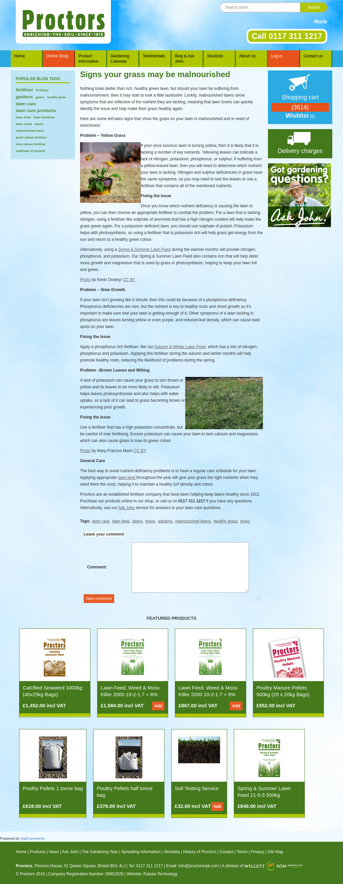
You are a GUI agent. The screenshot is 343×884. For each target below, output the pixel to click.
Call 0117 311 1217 (287, 36)
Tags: (85, 521)
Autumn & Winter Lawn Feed (179, 346)
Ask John (126, 507)
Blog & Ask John (184, 59)
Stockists (215, 56)
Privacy (257, 851)
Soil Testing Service (197, 788)
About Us (247, 56)
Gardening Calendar (120, 59)
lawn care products (36, 110)
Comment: (97, 567)
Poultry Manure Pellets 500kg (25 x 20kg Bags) (283, 691)
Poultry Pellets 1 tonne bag (53, 788)
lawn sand (24, 124)
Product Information (88, 59)
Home (19, 56)
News (54, 851)
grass (40, 97)
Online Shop (57, 56)
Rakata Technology (160, 874)
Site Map (275, 851)
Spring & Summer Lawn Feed (144, 249)
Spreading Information (140, 851)
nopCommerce (32, 838)
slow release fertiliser (31, 144)
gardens (24, 96)
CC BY (129, 279)
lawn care (26, 103)
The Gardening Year (100, 851)
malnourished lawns (30, 130)
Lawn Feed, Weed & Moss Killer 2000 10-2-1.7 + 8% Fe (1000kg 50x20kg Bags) (131, 694)
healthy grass (56, 97)
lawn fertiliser (44, 117)
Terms (242, 851)
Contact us (313, 56)
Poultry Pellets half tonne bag (124, 791)
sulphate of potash (30, 151)
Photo (85, 279)
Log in (276, 56)
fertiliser (24, 89)
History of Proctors (199, 851)
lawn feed (23, 117)
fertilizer (42, 90)
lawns (39, 124)
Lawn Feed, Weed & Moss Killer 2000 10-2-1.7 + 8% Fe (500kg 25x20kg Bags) (208, 694)
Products (38, 851)
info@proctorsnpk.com (199, 866)
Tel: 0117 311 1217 (146, 866)
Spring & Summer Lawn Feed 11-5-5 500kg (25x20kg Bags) (263, 795)
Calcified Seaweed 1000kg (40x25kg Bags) (52, 691)
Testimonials (154, 56)
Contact (226, 851)
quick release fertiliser (31, 137)
